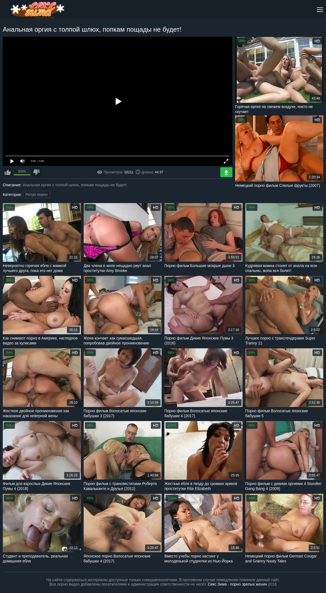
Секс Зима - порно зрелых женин (237, 584)
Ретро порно (36, 194)
